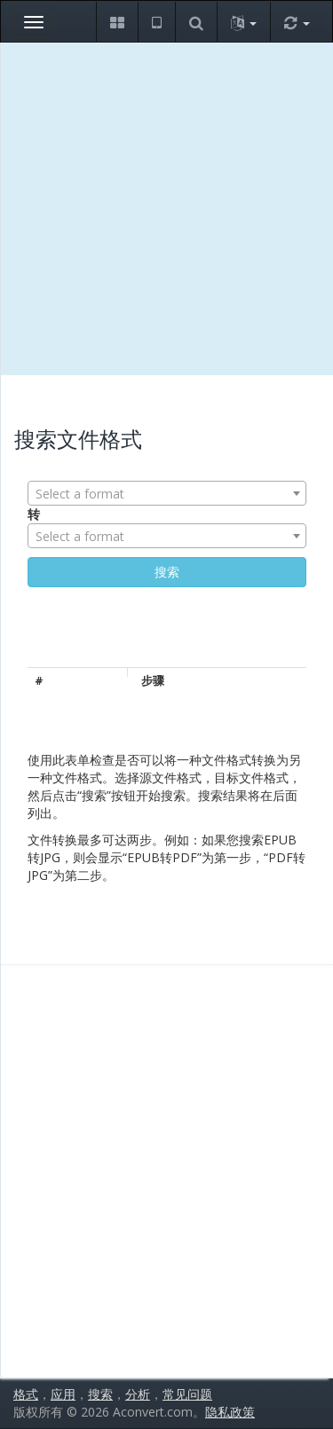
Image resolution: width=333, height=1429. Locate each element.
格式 (25, 1394)
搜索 (100, 1394)
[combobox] (167, 493)
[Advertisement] (166, 209)
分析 (137, 1394)
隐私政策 (230, 1411)
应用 (63, 1394)
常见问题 (187, 1394)
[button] (117, 22)
